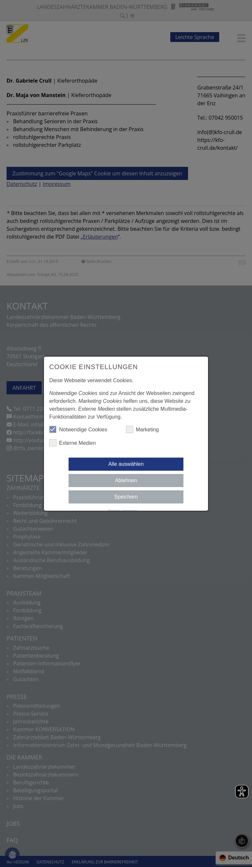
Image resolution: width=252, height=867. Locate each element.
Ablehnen (126, 480)
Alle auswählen (126, 464)
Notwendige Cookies (78, 429)
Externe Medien (72, 442)
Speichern (126, 497)
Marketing (142, 429)
